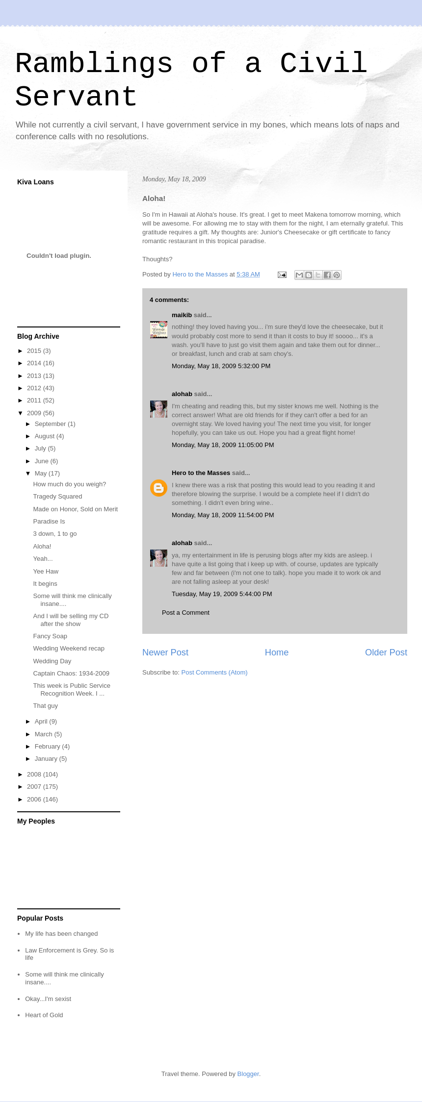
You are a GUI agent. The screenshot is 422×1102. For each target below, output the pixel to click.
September (51, 423)
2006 (35, 799)
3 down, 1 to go (55, 533)
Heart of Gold (44, 1015)
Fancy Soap (50, 636)
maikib (182, 315)
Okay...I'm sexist (48, 998)
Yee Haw (45, 571)
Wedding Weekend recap (69, 648)
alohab (182, 394)
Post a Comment (186, 612)
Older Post (386, 652)
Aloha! (42, 546)
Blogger (248, 1073)
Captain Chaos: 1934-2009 (71, 673)
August (45, 436)
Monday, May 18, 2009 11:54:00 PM (223, 515)
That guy (45, 705)
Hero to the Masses (201, 472)
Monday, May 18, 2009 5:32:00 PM (221, 366)
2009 (35, 413)
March (44, 734)
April (42, 721)
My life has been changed (61, 933)
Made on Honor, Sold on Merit (75, 509)
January (47, 758)
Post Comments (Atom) (215, 672)
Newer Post (165, 652)
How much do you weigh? (69, 484)
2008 (35, 774)
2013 (35, 375)
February (48, 746)
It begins (45, 583)
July (41, 448)
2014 (35, 363)
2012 (35, 388)
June (43, 461)
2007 (35, 786)
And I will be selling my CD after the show (70, 619)
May (42, 473)
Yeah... (43, 558)
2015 (35, 350)
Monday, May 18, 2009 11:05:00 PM (223, 445)
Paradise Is (49, 521)
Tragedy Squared (57, 496)
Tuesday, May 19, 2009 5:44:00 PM (222, 594)
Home (277, 652)
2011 (35, 400)
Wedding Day (52, 661)
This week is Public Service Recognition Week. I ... (71, 689)
